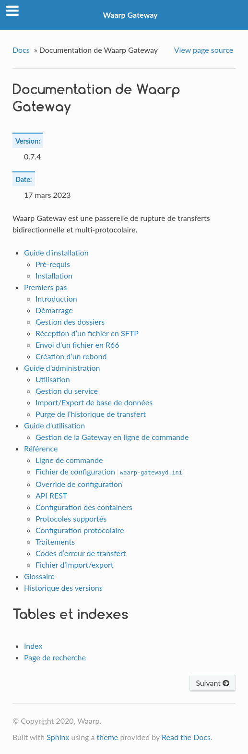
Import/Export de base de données (94, 402)
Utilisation (52, 379)
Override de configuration (78, 483)
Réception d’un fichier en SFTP (87, 333)
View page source (203, 49)
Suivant (212, 682)
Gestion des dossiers (70, 321)
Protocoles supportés (70, 518)
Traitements (55, 541)
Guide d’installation (56, 252)
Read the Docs (186, 737)
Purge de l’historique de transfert (90, 413)
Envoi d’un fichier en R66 (77, 344)
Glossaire (39, 576)
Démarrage (54, 310)
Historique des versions (63, 587)
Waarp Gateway (130, 14)
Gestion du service (66, 390)
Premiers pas (45, 287)
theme (107, 737)
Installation (53, 275)
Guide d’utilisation (54, 425)
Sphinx (58, 737)
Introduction (56, 298)
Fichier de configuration (110, 471)
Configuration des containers (83, 506)
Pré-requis (52, 263)
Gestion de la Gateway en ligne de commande (112, 436)
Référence (41, 448)
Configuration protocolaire (79, 530)
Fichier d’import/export (74, 564)
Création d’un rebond (71, 356)
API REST (51, 495)
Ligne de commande (69, 459)
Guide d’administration (62, 367)
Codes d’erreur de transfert (80, 553)
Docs (21, 49)
